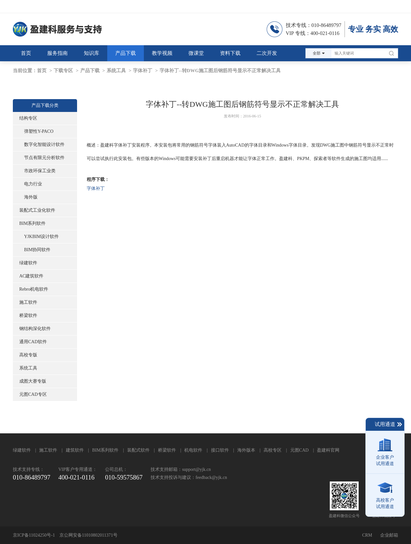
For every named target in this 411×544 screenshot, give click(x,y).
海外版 (31, 197)
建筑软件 (75, 450)
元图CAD (299, 450)
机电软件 (193, 450)
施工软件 (28, 302)
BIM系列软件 (32, 223)
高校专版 (28, 355)
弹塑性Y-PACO (38, 131)
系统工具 (116, 70)
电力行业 (33, 184)
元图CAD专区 (33, 394)
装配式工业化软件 (37, 210)
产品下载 (90, 70)
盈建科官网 (328, 450)
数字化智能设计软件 (44, 144)
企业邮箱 (389, 535)
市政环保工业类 (40, 170)
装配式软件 (138, 450)
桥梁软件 (28, 315)
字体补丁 (142, 70)
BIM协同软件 (37, 249)
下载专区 (63, 70)
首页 (42, 70)
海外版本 (246, 450)
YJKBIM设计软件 (41, 236)
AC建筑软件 (31, 276)
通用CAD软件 (33, 341)
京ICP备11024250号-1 (34, 535)
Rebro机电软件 (33, 289)
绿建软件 (28, 262)
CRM (367, 535)
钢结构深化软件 (35, 328)
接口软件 (220, 450)
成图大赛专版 (32, 381)
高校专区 (273, 450)
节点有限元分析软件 (44, 157)
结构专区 (28, 118)
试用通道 (389, 424)
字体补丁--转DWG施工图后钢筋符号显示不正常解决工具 (220, 70)
